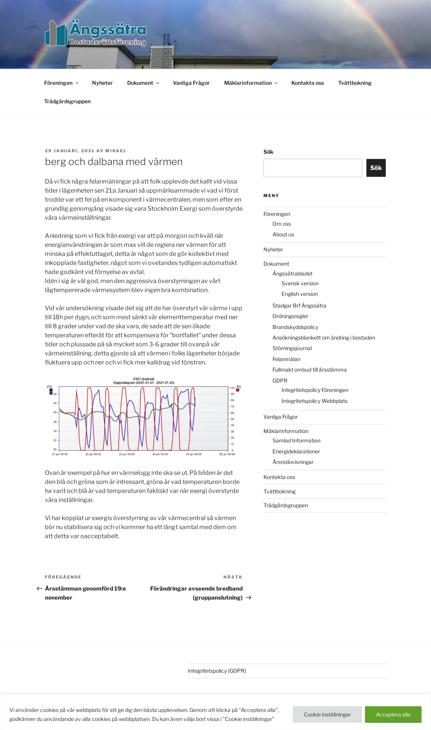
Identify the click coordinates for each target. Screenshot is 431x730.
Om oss (281, 223)
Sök (268, 151)
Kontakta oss (307, 83)
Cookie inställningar (327, 714)
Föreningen (62, 83)
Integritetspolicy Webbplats (315, 401)
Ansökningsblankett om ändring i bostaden (323, 337)
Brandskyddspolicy (295, 327)
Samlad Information (296, 440)
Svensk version (300, 283)
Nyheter (102, 83)
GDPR (280, 380)
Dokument (143, 83)
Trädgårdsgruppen (67, 101)
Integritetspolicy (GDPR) (217, 670)
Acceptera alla (393, 714)
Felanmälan (286, 359)
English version (300, 294)
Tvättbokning (355, 83)
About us (283, 234)
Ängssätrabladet (292, 273)
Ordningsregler (290, 316)
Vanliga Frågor (191, 83)
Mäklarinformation (251, 83)
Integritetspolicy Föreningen (315, 390)
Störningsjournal (292, 348)
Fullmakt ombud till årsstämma (309, 369)
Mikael (116, 150)
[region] (215, 712)
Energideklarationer (296, 451)
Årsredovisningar (293, 462)
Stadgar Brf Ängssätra (299, 305)
